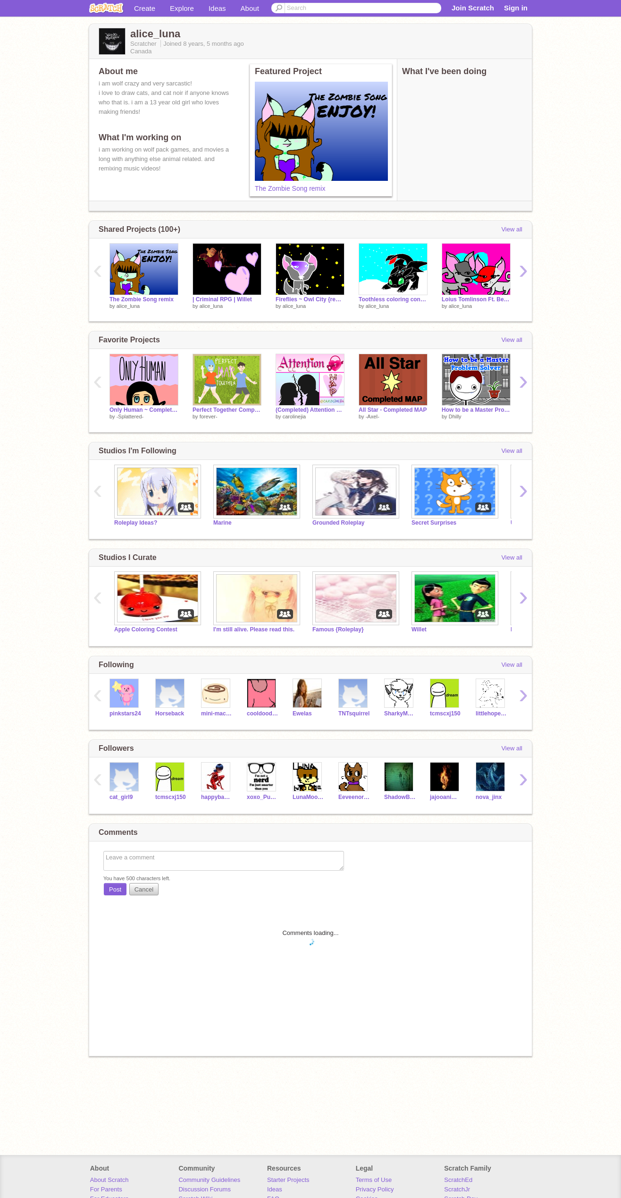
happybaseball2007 (217, 797)
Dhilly (455, 416)
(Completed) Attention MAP (310, 410)
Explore (182, 8)
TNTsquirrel (353, 713)
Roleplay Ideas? (135, 522)
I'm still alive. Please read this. (253, 629)
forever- (209, 416)
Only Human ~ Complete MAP (143, 410)
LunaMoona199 (308, 797)
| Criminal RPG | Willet (222, 299)
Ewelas (302, 713)
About (250, 8)
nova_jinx (489, 797)
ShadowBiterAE (400, 797)
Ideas (217, 8)
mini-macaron (217, 713)
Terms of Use (374, 1179)
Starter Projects (288, 1179)
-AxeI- (372, 416)
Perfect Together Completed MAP (227, 410)
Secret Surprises (433, 522)
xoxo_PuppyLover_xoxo (262, 797)
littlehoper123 (491, 713)
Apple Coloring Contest (145, 629)
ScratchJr (457, 1189)
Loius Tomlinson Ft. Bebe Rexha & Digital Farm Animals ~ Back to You (476, 299)
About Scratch (109, 1179)
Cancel (143, 889)
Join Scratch (473, 8)
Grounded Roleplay (338, 522)
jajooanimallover (446, 797)
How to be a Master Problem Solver (476, 410)
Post (115, 889)
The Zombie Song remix (290, 188)
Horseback (169, 713)
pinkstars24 (125, 713)
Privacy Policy (375, 1189)
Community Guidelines (209, 1179)
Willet (419, 629)
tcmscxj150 (445, 713)
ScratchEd (458, 1179)
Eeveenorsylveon (354, 797)
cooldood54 (262, 713)
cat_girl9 (121, 797)
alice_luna (128, 306)
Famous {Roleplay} (338, 629)
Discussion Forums (204, 1189)
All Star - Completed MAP (393, 410)
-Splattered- (130, 416)
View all (511, 229)
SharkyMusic (400, 713)
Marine (222, 522)
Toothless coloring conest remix (393, 299)
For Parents (106, 1189)
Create (144, 8)
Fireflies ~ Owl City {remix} (310, 299)
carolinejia (294, 416)
